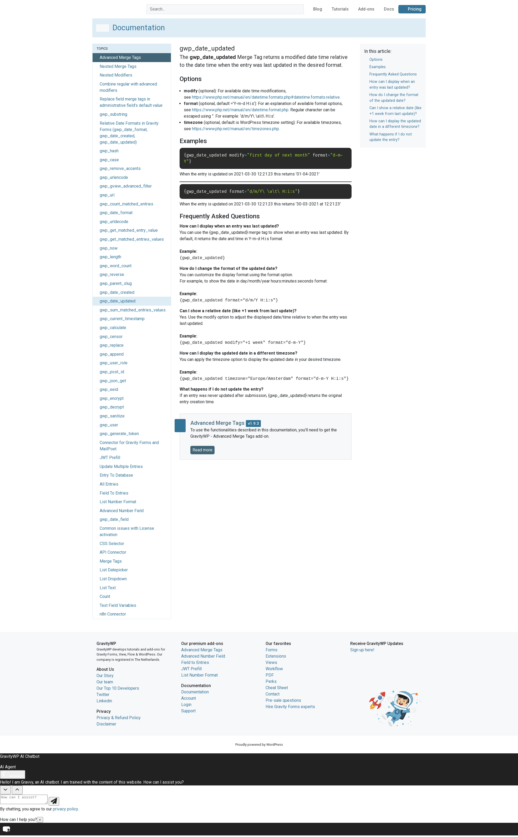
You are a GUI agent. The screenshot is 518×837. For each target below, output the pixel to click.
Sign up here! (362, 649)
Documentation (195, 691)
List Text (108, 587)
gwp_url (107, 195)
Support (188, 710)
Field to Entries (195, 662)
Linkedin (104, 700)
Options (376, 59)
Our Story (105, 675)
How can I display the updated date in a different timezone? (395, 124)
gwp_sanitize (112, 416)
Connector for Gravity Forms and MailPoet (129, 445)
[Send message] (59, 803)
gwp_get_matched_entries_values (132, 239)
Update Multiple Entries (121, 466)
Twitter (103, 694)
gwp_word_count (115, 265)
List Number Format (118, 501)
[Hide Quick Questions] (5, 789)
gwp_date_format (116, 212)
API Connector (113, 552)
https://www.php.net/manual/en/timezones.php (235, 128)
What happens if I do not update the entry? (390, 137)
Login (186, 704)
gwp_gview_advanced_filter (126, 186)
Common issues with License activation (127, 531)
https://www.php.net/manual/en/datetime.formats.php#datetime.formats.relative (266, 97)
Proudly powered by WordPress (259, 745)
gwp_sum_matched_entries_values (133, 309)
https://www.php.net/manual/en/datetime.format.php (240, 109)
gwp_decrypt (112, 407)
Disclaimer (106, 724)
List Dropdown (113, 578)
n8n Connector (113, 614)
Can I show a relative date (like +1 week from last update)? (395, 111)
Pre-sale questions (283, 700)
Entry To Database (116, 475)
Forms (271, 649)
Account (188, 698)
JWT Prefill (110, 457)
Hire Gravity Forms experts (290, 706)
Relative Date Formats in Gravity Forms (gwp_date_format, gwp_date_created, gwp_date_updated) (129, 133)
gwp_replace (112, 345)
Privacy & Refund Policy (119, 717)
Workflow (274, 668)
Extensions (276, 656)
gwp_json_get (113, 380)
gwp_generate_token (119, 433)
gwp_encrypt (112, 398)
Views (271, 662)
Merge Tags (111, 561)
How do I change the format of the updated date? (393, 98)
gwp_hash (109, 150)
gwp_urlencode (114, 177)
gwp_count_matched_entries (126, 203)
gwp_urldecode (114, 221)
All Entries (109, 484)
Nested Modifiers (116, 75)
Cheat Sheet (277, 687)
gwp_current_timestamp (122, 318)
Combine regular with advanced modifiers (128, 87)
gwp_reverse (112, 274)
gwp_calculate (113, 327)
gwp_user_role (114, 362)
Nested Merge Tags (118, 66)
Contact (273, 694)
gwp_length (110, 256)
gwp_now (109, 248)
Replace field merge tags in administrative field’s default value (131, 102)
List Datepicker (114, 569)
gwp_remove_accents (120, 168)
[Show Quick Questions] (17, 789)
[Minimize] (12, 774)
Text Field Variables (118, 605)
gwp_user (109, 424)
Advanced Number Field (122, 510)
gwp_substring (113, 114)
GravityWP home (107, 8)
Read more (202, 449)
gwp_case (109, 159)
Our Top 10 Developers (118, 688)
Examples (377, 67)
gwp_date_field (114, 519)
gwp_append (112, 354)
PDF (270, 675)
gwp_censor (111, 336)
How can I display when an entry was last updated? (392, 84)
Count (105, 596)
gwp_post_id (112, 371)
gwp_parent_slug (116, 283)
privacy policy (65, 810)
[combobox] (225, 9)
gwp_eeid (109, 389)
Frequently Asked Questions (393, 74)
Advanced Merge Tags (201, 649)
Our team (105, 681)
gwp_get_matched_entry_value (129, 230)
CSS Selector (112, 543)
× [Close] (40, 821)
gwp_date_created (117, 292)
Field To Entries (114, 493)
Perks (271, 681)
